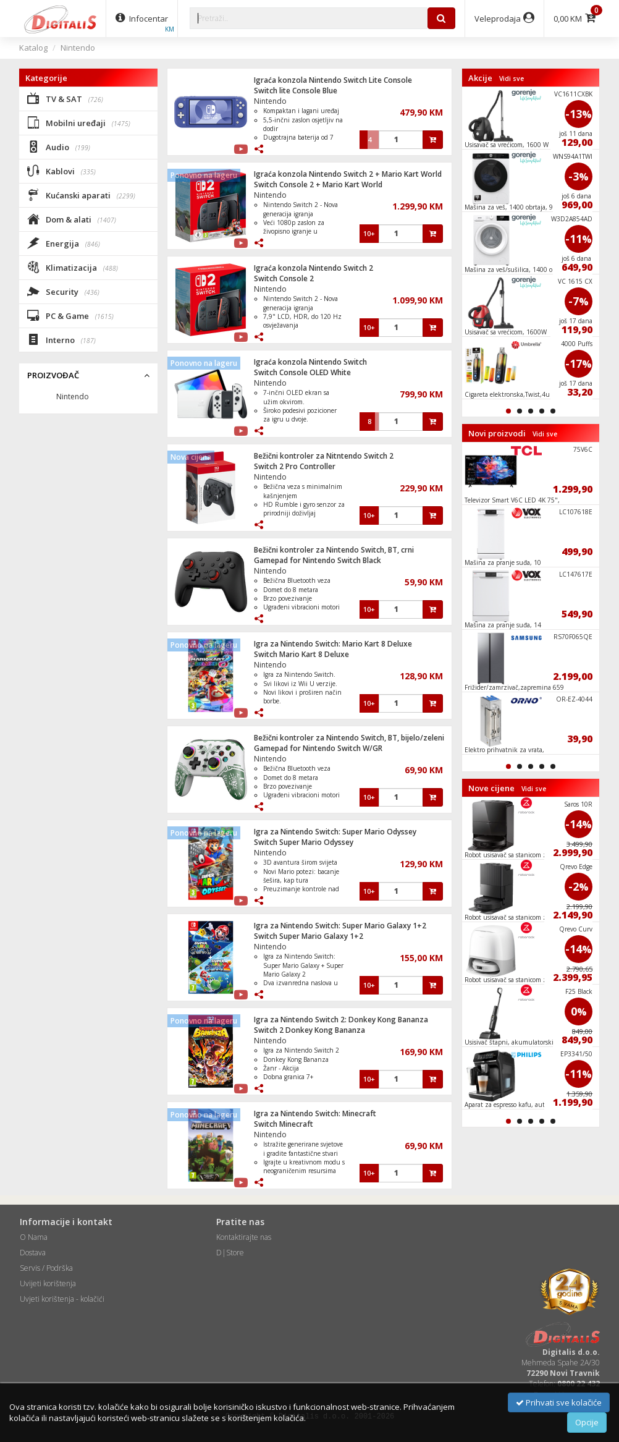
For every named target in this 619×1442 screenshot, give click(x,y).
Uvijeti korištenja (48, 1283)
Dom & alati (71, 219)
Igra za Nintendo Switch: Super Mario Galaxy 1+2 (340, 925)
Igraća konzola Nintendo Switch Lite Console (333, 80)
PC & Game (70, 315)
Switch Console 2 (284, 278)
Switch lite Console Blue (295, 90)
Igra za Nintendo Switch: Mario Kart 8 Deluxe (333, 643)
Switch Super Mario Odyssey (303, 842)
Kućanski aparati (81, 195)
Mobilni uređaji (78, 122)
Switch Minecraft (283, 1124)
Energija (63, 243)
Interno (61, 339)
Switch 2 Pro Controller (294, 466)
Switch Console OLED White (302, 372)
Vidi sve (511, 78)
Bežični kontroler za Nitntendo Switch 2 (324, 456)
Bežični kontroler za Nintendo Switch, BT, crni (334, 550)
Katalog (33, 47)
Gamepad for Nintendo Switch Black (317, 560)
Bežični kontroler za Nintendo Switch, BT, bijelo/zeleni (349, 737)
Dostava (33, 1252)
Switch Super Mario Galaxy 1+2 (308, 936)
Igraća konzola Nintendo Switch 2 (313, 268)
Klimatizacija (72, 267)
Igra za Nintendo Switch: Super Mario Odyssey (335, 831)
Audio (58, 146)
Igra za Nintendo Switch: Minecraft (315, 1113)
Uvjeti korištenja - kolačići (62, 1299)
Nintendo (78, 47)
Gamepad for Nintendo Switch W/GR (318, 748)
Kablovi (61, 170)
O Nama (34, 1237)
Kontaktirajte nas (243, 1237)
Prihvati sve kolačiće (559, 1402)
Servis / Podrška (46, 1268)
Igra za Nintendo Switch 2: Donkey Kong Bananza (341, 1019)
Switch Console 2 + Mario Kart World (318, 184)
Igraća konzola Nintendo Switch (310, 362)
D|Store (230, 1252)
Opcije (587, 1422)
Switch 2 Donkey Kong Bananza (309, 1030)
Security (63, 291)
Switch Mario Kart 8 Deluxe (301, 654)
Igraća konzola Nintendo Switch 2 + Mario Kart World (348, 174)
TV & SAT (65, 98)
